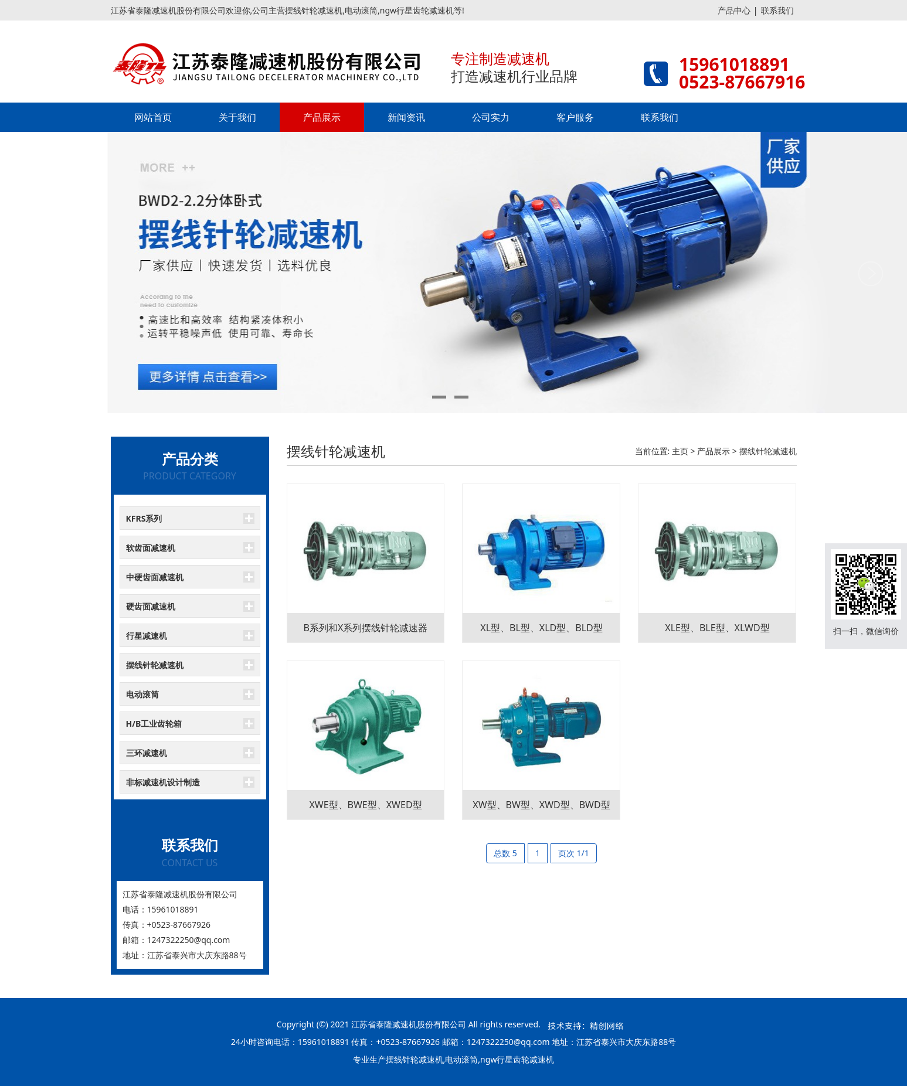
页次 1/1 (573, 853)
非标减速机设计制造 (163, 782)
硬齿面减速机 (150, 606)
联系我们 (777, 10)
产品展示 (322, 117)
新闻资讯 (406, 117)
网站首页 (153, 117)
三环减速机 (146, 752)
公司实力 (490, 117)
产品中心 (734, 10)
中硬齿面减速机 (155, 577)
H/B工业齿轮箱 (154, 723)
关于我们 (237, 117)
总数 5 (505, 853)
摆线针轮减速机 (155, 664)
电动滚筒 (142, 694)
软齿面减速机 (150, 547)
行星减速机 (146, 635)
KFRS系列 (144, 518)
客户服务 (575, 117)
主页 (680, 451)
